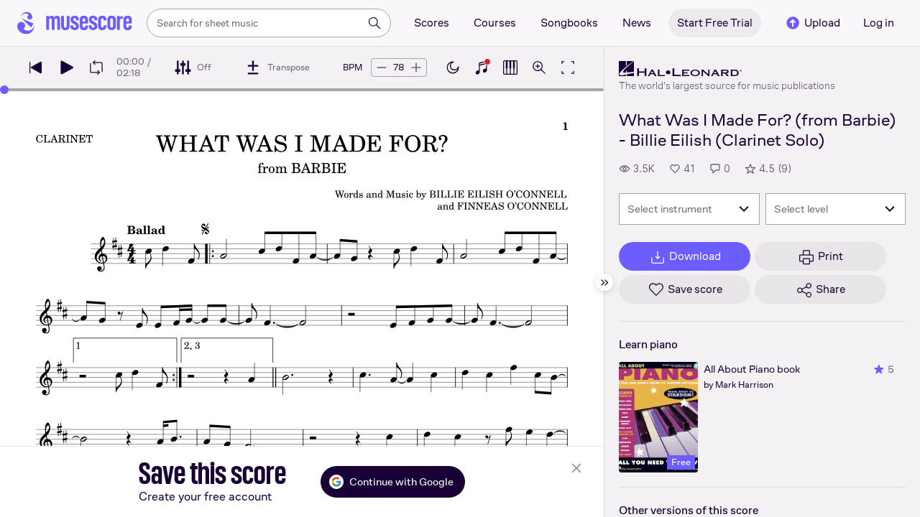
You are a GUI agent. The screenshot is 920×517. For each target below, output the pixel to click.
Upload (812, 23)
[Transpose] (277, 67)
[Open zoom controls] (539, 67)
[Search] (374, 23)
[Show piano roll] (510, 67)
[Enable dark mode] (452, 67)
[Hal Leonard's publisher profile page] (727, 69)
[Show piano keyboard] (481, 67)
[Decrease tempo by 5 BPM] (381, 67)
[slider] (4, 89)
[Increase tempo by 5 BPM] (416, 67)
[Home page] (74, 22)
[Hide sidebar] (604, 282)
